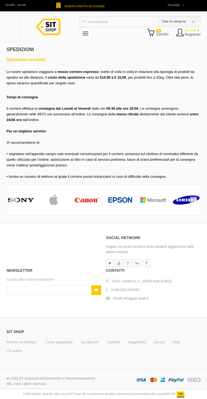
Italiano (176, 5)
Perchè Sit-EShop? (21, 342)
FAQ (176, 342)
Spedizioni (89, 342)
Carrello (10, 5)
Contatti (113, 342)
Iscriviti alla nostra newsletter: (30, 280)
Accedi (22, 5)
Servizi (159, 342)
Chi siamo (14, 351)
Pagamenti (137, 342)
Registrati (193, 35)
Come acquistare (59, 342)
